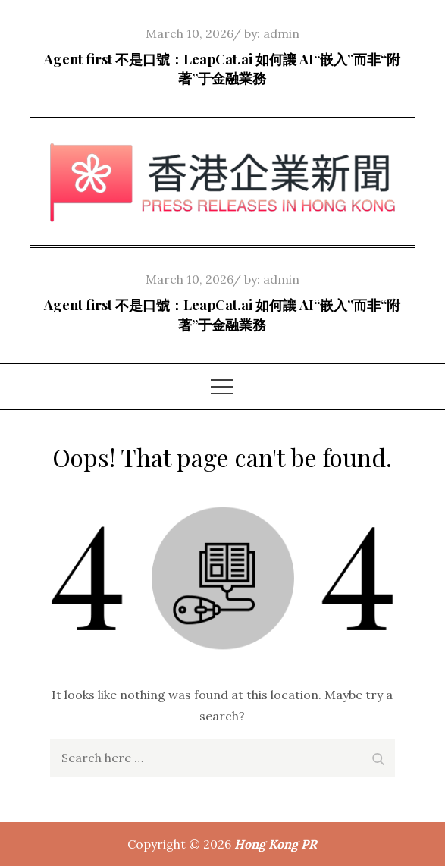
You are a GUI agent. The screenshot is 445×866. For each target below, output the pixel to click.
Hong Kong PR (275, 844)
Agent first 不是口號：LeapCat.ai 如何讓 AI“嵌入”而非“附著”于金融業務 (222, 68)
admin (281, 33)
